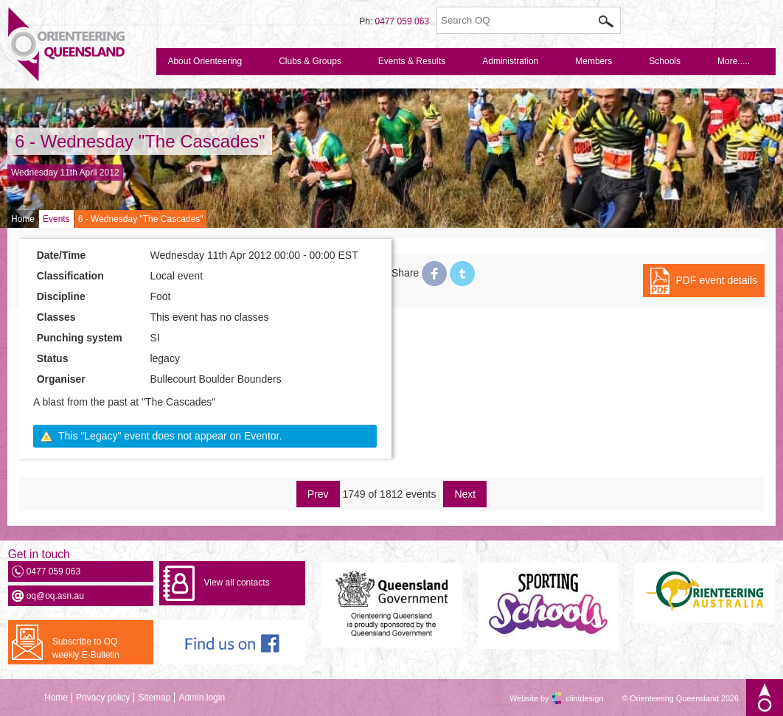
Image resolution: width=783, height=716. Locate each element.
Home (23, 219)
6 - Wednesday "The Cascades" (140, 141)
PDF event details (717, 280)
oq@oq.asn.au (55, 596)
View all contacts (236, 582)
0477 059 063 (402, 21)
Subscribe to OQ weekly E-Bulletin (85, 648)
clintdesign (571, 698)
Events (56, 219)
